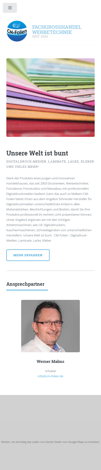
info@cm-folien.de (50, 376)
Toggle (10, 9)
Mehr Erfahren (28, 255)
